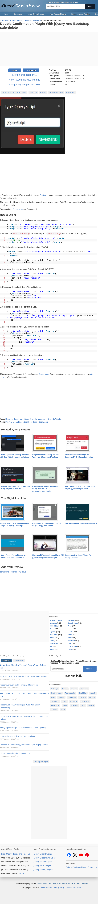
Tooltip (52, 649)
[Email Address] (65, 669)
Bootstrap (44, 195)
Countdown (84, 689)
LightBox (53, 632)
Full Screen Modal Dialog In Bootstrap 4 (81, 523)
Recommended (19, 660)
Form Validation (70, 693)
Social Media (54, 643)
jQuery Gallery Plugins (43, 869)
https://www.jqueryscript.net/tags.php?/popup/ (48, 315)
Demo (14, 70)
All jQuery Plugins (56, 620)
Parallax (92, 697)
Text (51, 646)
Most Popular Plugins (57, 14)
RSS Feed (77, 887)
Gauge (65, 705)
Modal (53, 697)
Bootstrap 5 (54, 689)
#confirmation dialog (56, 92)
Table (69, 643)
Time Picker (54, 701)
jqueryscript (44, 374)
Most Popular (6, 660)
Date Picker (82, 693)
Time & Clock (72, 646)
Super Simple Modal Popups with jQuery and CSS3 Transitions (23, 676)
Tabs (83, 705)
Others (52, 637)
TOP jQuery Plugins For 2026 (24, 84)
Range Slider (55, 705)
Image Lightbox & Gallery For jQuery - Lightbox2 (18, 736)
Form (69, 626)
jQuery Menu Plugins (43, 862)
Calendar (61, 697)
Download (31, 70)
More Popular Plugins (41, 762)
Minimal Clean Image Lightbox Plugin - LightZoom (26, 422)
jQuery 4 (64, 689)
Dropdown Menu (56, 693)
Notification (73, 701)
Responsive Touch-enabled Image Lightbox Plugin (19, 685)
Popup (64, 701)
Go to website (70, 82)
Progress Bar (85, 701)
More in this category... (24, 74)
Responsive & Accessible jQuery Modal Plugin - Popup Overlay (23, 745)
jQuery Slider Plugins (43, 854)
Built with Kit (73, 675)
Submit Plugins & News (76, 867)
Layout (70, 629)
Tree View (54, 709)
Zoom (70, 649)
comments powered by (13, 572)
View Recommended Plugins (24, 79)
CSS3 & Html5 (54, 626)
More (21, 873)
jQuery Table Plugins (42, 865)
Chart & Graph (73, 623)
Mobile (70, 635)
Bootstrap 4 (18, 209)
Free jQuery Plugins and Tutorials (21, 5)
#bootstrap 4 (70, 92)
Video (63, 709)
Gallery (52, 629)
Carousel (74, 689)
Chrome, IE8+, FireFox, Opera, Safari (14, 92)
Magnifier (93, 693)
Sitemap (69, 887)
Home (6, 14)
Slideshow (71, 640)
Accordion (71, 620)
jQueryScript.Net (46, 887)
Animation (53, 623)
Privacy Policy (59, 887)
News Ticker (72, 697)
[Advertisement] (49, 49)
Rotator (70, 637)
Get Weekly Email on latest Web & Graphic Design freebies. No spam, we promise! (73, 662)
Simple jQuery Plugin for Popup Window (15, 753)
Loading (71, 632)
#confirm (43, 92)
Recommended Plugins (80, 14)
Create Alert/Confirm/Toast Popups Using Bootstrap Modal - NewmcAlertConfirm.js (46, 488)
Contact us (92, 867)
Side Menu (74, 705)
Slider (52, 640)
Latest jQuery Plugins (36, 14)
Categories (18, 14)
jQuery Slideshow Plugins (45, 858)
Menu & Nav (54, 635)
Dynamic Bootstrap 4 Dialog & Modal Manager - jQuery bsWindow (33, 419)
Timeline (91, 705)
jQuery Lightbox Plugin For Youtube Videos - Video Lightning (22, 728)
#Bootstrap (33, 92)
